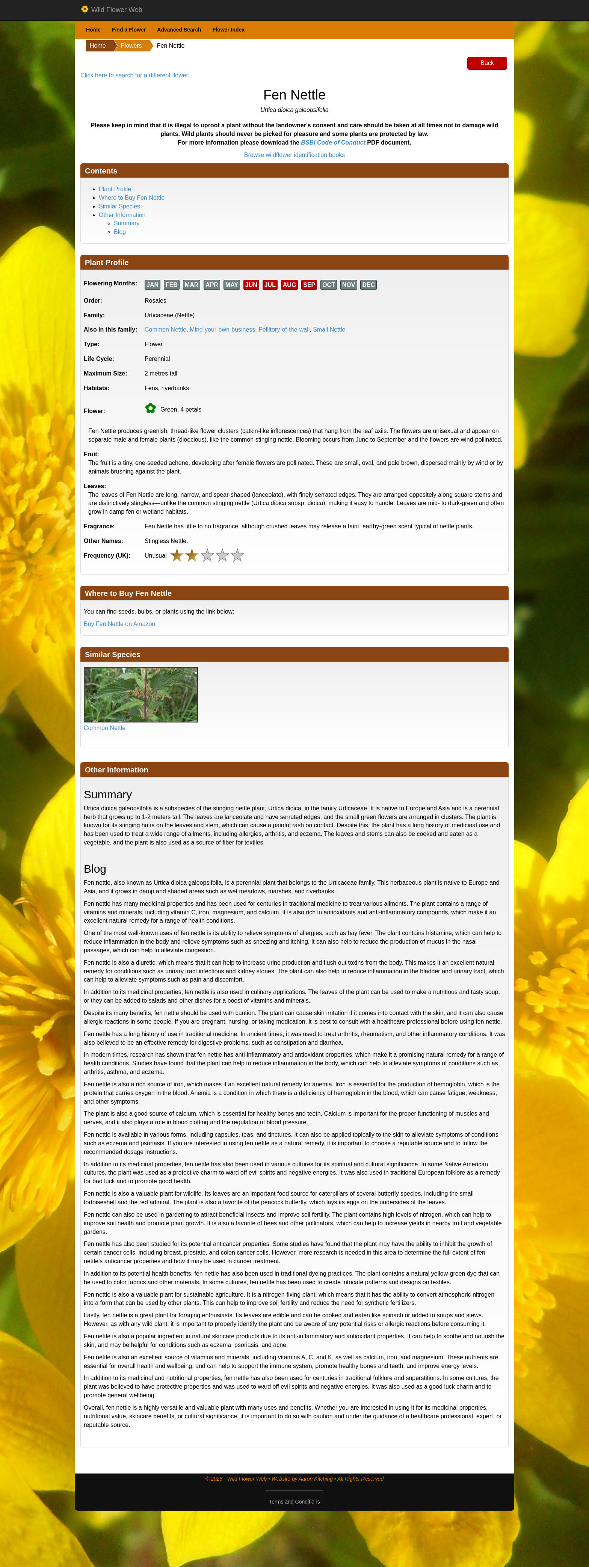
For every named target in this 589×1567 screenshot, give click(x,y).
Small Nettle (329, 329)
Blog (120, 232)
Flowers (131, 45)
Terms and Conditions (294, 1502)
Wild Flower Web (111, 10)
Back (487, 63)
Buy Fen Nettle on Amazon (119, 624)
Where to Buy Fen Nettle (132, 198)
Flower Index (229, 30)
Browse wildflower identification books (294, 155)
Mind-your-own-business (222, 329)
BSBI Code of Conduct (333, 142)
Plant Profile (115, 189)
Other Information (122, 215)
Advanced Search (179, 30)
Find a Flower (129, 30)
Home (93, 30)
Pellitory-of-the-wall (284, 329)
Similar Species (119, 206)
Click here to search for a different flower (134, 75)
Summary (126, 223)
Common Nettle (165, 329)
